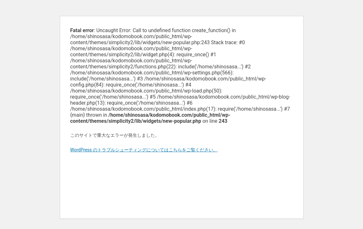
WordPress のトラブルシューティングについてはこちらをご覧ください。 (144, 149)
